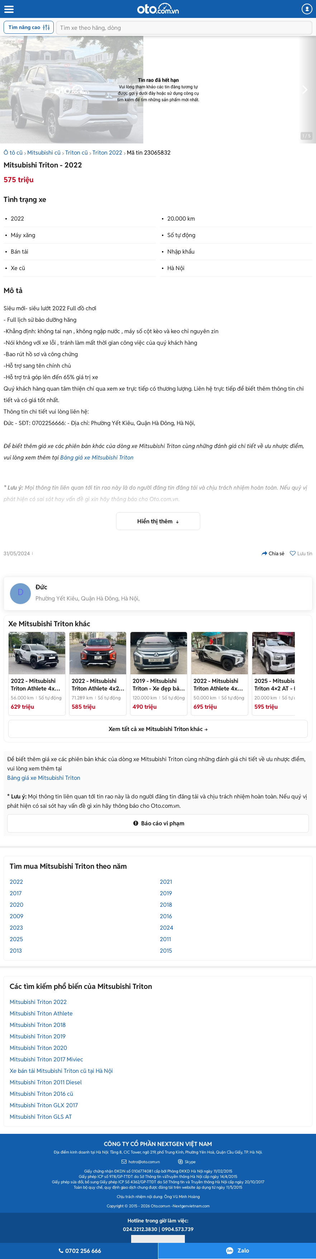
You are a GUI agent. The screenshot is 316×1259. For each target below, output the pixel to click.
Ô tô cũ (13, 152)
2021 (166, 882)
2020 (16, 905)
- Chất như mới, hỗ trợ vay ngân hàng (218, 684)
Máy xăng (23, 235)
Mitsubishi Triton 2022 (38, 1002)
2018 (166, 905)
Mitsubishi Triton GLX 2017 (44, 1105)
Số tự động (181, 235)
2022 (17, 218)
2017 (15, 893)
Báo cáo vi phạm (157, 823)
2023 (16, 928)
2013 (16, 950)
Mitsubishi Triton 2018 (38, 1025)
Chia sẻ (273, 553)
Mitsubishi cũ (44, 152)
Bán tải (19, 251)
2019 (166, 893)
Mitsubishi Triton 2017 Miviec (46, 1059)
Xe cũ (18, 268)
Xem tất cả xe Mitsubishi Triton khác (156, 729)
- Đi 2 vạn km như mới (279, 684)
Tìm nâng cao (29, 27)
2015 (166, 950)
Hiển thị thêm (155, 521)
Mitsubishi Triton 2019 (38, 1036)
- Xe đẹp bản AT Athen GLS (158, 684)
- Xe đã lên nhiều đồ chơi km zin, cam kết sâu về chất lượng (37, 684)
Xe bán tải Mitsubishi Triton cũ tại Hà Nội (61, 1071)
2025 (16, 939)
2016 (166, 916)
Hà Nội (176, 268)
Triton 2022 (107, 152)
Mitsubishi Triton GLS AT (41, 1117)
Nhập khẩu (181, 251)
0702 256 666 (79, 1251)
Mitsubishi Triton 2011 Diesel (46, 1082)
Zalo (243, 1250)
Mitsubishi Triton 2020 (38, 1048)
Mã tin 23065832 (149, 152)
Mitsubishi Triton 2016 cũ (41, 1094)
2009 (16, 916)
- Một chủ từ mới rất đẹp (98, 684)
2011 (165, 939)
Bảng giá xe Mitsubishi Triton (97, 457)
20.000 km (181, 218)
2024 (166, 928)
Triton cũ (76, 152)
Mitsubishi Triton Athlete (41, 1013)
